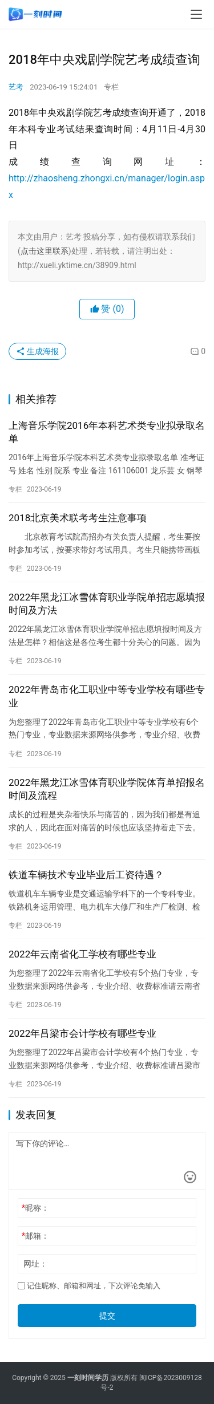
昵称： (35, 1207)
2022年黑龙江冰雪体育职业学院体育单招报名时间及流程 (107, 789)
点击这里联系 (44, 250)
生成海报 (37, 351)
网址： (35, 1263)
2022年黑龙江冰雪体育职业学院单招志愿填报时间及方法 (107, 603)
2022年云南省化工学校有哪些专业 (82, 954)
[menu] (196, 14)
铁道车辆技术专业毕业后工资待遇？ (86, 874)
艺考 (16, 87)
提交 (107, 1315)
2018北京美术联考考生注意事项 (78, 518)
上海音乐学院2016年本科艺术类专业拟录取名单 (107, 432)
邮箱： (35, 1235)
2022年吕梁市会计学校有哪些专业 (82, 1033)
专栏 (111, 87)
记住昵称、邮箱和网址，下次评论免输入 (89, 1285)
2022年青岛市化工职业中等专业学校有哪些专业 (107, 696)
